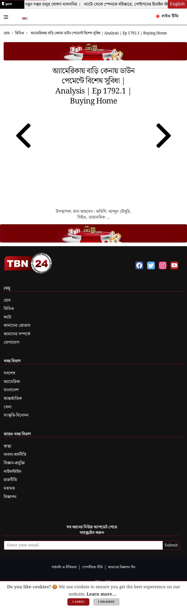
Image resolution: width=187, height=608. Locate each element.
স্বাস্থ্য (7, 446)
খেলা (7, 407)
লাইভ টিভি (167, 16)
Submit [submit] (171, 545)
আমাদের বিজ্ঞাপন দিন (121, 567)
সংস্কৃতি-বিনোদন (16, 415)
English (177, 4)
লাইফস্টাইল (12, 471)
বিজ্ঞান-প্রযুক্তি (14, 463)
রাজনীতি (10, 480)
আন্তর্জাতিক (13, 398)
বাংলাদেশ (11, 390)
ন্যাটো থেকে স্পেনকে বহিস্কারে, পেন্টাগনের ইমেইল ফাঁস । (131, 4)
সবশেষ (9, 373)
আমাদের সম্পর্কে (17, 334)
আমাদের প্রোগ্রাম (17, 325)
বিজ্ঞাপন (10, 497)
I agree (78, 602)
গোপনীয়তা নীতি (92, 567)
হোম (7, 33)
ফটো (7, 317)
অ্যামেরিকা (12, 381)
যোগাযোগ (11, 342)
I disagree (106, 602)
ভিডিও (19, 33)
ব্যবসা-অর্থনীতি (15, 454)
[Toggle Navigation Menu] (6, 17)
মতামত (9, 488)
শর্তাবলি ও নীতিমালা (64, 567)
